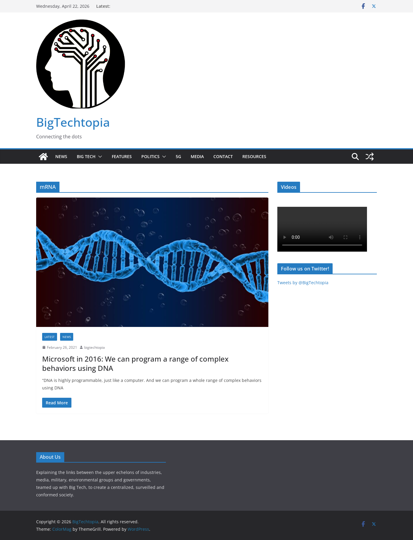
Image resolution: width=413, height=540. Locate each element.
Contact (223, 156)
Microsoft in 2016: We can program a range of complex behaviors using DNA (135, 363)
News (61, 156)
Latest (50, 337)
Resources (254, 156)
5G (178, 156)
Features (122, 156)
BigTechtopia (73, 122)
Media (197, 156)
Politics (150, 156)
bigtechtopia (94, 347)
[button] (99, 156)
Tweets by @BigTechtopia (302, 282)
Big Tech (86, 156)
